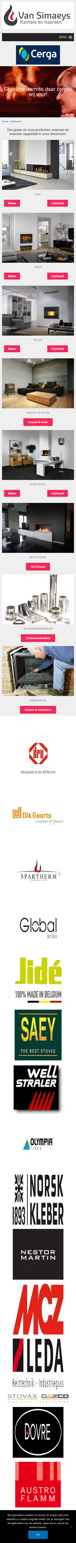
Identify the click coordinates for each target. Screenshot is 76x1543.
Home (5, 121)
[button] (63, 37)
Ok (38, 1534)
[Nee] (71, 1527)
